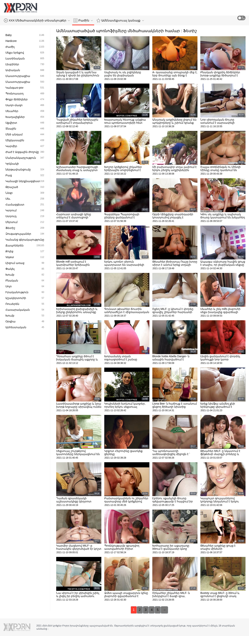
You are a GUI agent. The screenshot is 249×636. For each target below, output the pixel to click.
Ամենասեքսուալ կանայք (120, 20)
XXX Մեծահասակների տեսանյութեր (37, 20)
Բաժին (83, 20)
